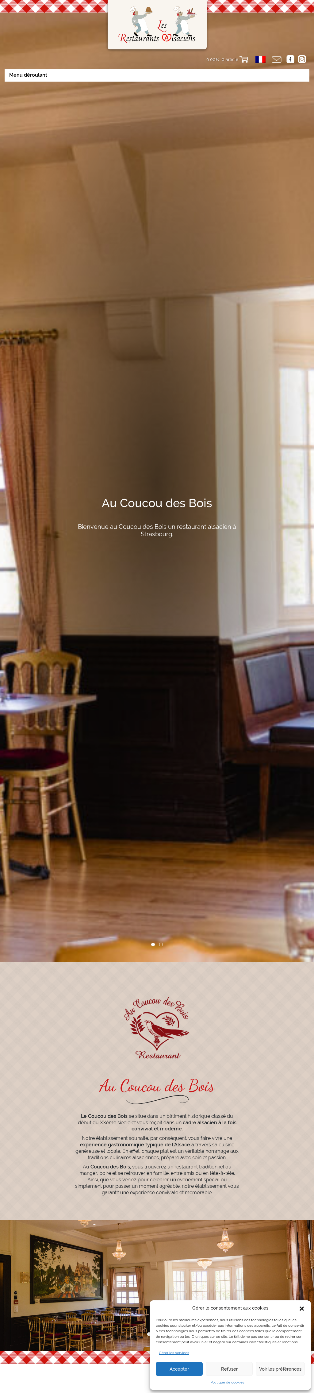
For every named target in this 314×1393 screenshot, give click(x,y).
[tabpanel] (157, 507)
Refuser (229, 1369)
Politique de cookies (227, 1382)
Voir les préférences (280, 1369)
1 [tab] (153, 998)
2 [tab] (161, 998)
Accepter (179, 1369)
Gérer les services (174, 1353)
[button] (302, 1308)
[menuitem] (260, 59)
